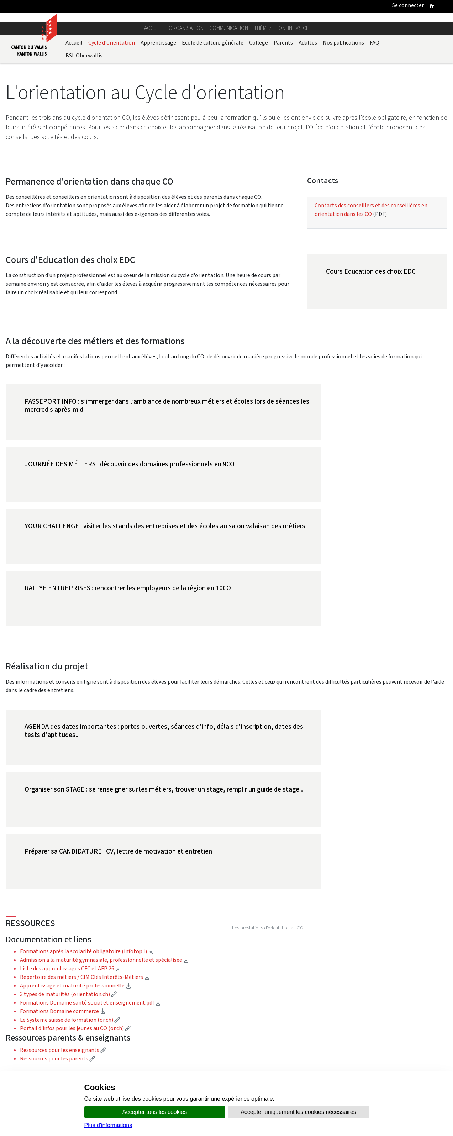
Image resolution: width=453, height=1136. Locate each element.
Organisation (186, 28)
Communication (228, 28)
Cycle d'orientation (111, 42)
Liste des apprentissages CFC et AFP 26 (70, 783)
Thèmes (263, 28)
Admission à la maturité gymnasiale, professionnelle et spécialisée (104, 774)
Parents (283, 42)
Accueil (153, 28)
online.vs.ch (293, 28)
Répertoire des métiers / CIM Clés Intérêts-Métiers (85, 791)
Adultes (308, 42)
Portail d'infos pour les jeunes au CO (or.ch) (75, 843)
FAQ (374, 42)
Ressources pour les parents (57, 873)
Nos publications (343, 42)
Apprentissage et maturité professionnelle (75, 800)
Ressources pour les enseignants (63, 864)
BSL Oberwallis (83, 55)
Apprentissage (158, 42)
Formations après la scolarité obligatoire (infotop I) (87, 766)
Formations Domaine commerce (63, 826)
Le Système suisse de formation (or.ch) (70, 834)
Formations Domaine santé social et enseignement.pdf (90, 817)
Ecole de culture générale (212, 42)
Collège (258, 42)
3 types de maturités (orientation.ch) (68, 809)
